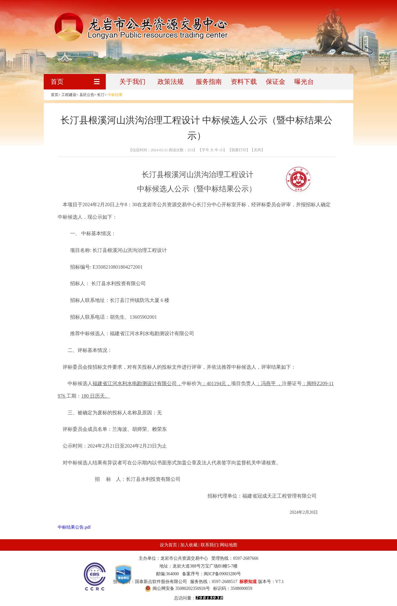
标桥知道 (248, 581)
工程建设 (68, 95)
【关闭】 (257, 150)
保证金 (275, 81)
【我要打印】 (238, 150)
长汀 (101, 95)
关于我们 (132, 81)
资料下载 (244, 81)
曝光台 (304, 81)
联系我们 (209, 545)
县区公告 (86, 95)
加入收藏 (189, 545)
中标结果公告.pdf (74, 527)
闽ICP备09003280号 (222, 574)
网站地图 (228, 545)
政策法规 (171, 81)
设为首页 (168, 545)
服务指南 (209, 81)
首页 (57, 81)
